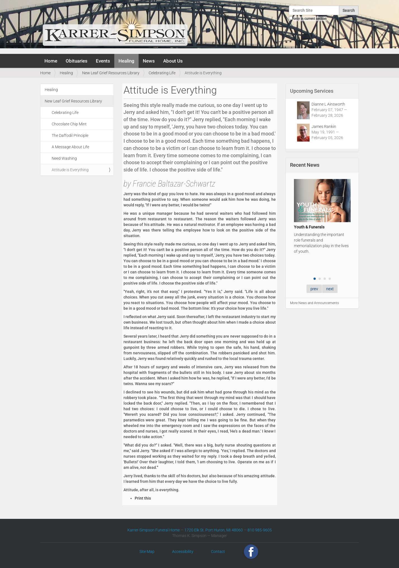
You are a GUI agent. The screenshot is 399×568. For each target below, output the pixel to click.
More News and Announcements (314, 303)
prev (314, 289)
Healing (126, 61)
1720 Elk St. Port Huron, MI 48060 (213, 530)
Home (50, 61)
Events (103, 61)
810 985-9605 (260, 530)
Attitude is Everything (70, 170)
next (329, 289)
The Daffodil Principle (70, 135)
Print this (143, 498)
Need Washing (64, 158)
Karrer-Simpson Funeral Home (153, 530)
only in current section (310, 19)
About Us (173, 61)
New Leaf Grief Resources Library (110, 73)
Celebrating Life (162, 73)
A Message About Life (70, 147)
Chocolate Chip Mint (69, 124)
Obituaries (76, 61)
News (149, 61)
